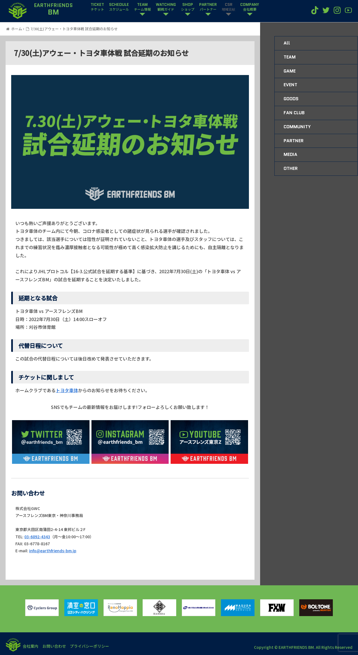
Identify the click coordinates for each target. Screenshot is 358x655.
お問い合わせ (56, 646)
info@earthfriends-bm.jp (52, 550)
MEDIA (290, 154)
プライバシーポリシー (93, 646)
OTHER (291, 168)
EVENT (290, 84)
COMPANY (249, 7)
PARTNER (208, 7)
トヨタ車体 (67, 390)
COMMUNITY (297, 126)
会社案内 (31, 646)
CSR (228, 7)
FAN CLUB (294, 112)
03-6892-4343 (37, 536)
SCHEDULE (119, 7)
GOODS (291, 98)
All (287, 43)
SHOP (187, 7)
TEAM (142, 7)
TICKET (97, 7)
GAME (290, 71)
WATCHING (166, 7)
